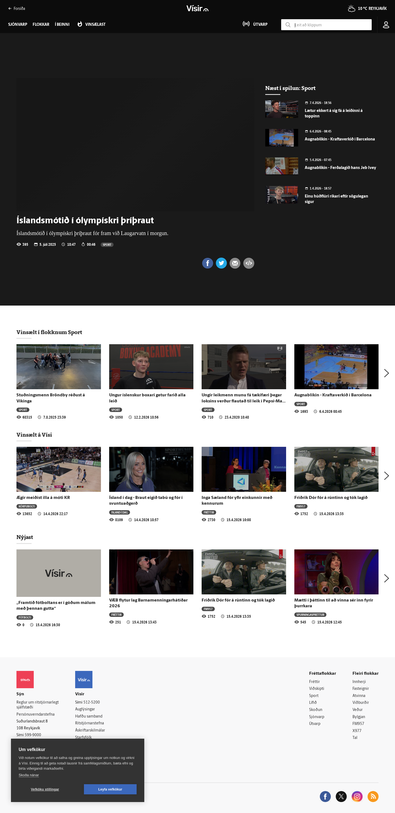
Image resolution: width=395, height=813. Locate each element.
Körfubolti (27, 506)
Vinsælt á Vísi (34, 435)
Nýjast (24, 537)
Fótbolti (25, 617)
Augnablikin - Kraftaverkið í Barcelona (340, 139)
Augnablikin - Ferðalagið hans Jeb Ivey (340, 168)
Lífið (313, 703)
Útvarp (314, 724)
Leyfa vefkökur (110, 789)
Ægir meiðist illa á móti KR (43, 498)
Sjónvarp (316, 717)
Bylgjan (358, 717)
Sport (107, 244)
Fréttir (209, 512)
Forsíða (16, 8)
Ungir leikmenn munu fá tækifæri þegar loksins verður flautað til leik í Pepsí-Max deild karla (243, 401)
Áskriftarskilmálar (90, 731)
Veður (357, 710)
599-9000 (33, 735)
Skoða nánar (29, 775)
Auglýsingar (85, 709)
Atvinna (358, 696)
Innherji (359, 682)
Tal (354, 738)
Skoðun (315, 710)
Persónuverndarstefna (35, 715)
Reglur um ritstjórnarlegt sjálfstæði (37, 705)
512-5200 (91, 703)
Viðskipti (316, 689)
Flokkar (41, 25)
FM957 (301, 506)
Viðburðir (360, 703)
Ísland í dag (119, 512)
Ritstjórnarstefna (89, 723)
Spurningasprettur (310, 614)
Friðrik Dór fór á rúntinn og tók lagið (331, 498)
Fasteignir (360, 689)
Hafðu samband (88, 717)
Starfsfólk (83, 738)
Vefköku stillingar (45, 789)
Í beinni (62, 25)
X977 (357, 731)
